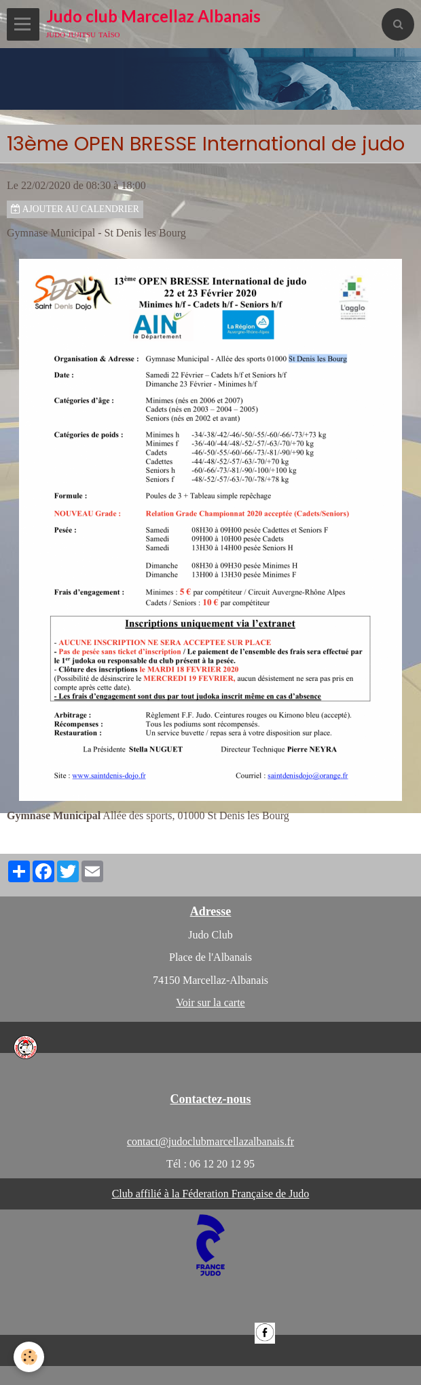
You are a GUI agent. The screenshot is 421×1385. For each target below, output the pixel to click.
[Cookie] (29, 1357)
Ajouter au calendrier (75, 209)
